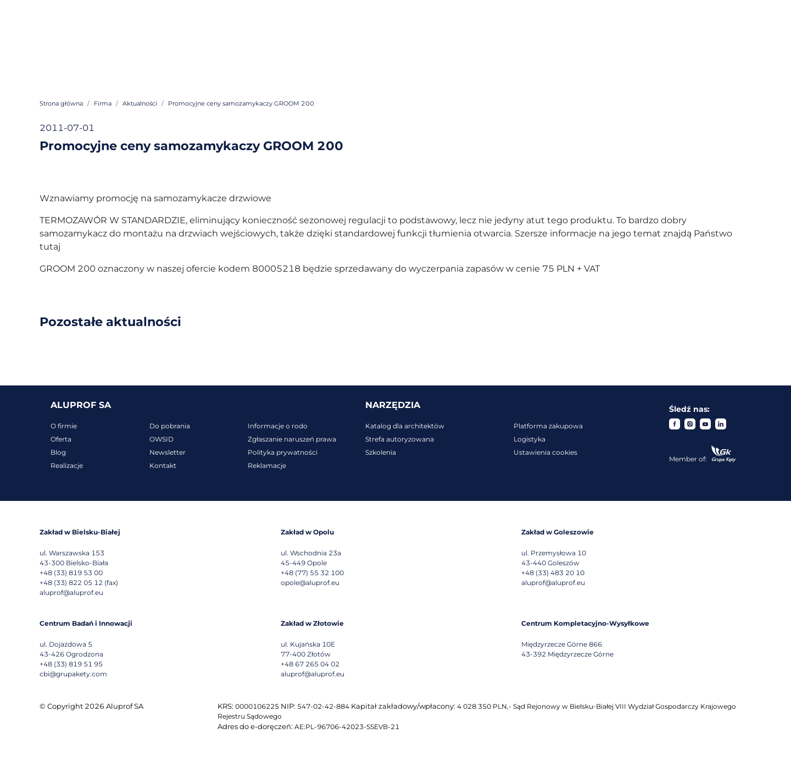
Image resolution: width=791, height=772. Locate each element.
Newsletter (167, 452)
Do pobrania (169, 426)
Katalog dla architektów (404, 426)
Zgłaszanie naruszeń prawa (292, 439)
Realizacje (67, 465)
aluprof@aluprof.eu (71, 592)
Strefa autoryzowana (399, 439)
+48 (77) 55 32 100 (312, 573)
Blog (58, 452)
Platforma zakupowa (548, 426)
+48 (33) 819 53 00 (71, 573)
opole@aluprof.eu (310, 582)
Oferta (61, 439)
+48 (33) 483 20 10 (552, 573)
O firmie (64, 426)
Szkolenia (380, 452)
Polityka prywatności (282, 452)
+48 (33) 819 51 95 (71, 664)
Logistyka (529, 439)
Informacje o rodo (278, 426)
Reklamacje (267, 465)
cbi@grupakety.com (73, 674)
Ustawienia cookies (545, 452)
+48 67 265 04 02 (310, 664)
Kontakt (162, 465)
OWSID (161, 439)
